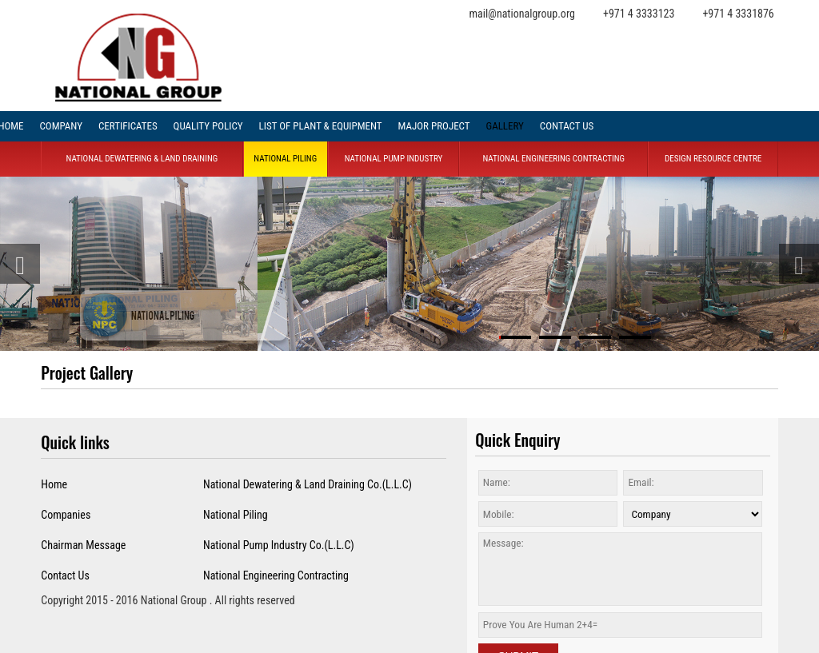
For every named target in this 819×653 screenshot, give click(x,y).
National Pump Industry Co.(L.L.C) (278, 545)
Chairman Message (83, 545)
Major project (434, 126)
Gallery (504, 126)
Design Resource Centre (713, 158)
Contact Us (566, 126)
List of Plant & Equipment (320, 126)
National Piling (285, 158)
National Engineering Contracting (553, 158)
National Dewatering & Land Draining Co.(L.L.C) (307, 484)
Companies (65, 514)
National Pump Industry (394, 158)
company (60, 126)
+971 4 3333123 (638, 13)
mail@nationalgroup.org (522, 13)
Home (54, 484)
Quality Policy (208, 126)
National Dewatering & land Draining (142, 158)
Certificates (128, 126)
